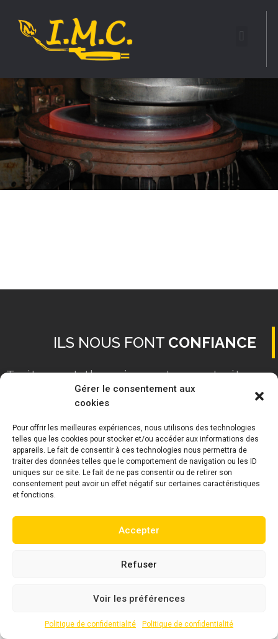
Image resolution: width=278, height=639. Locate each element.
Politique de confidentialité (90, 624)
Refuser (139, 564)
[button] (259, 396)
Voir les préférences (139, 598)
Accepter (139, 530)
